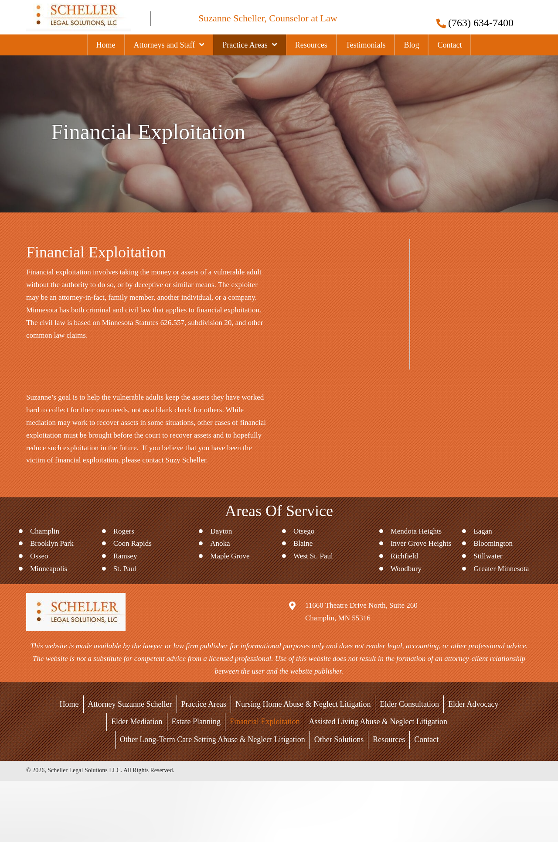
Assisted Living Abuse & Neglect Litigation (378, 721)
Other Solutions (339, 739)
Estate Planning (196, 721)
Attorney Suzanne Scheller (130, 704)
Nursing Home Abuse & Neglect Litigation (303, 704)
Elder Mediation (136, 721)
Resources (389, 739)
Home (69, 704)
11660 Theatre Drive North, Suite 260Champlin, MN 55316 (361, 611)
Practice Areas (203, 704)
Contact (426, 739)
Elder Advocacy (473, 704)
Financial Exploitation (264, 721)
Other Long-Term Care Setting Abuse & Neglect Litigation (212, 739)
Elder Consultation (409, 704)
